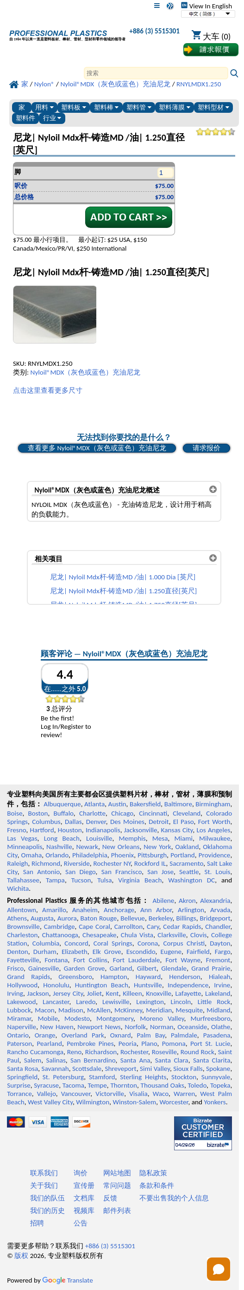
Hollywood (22, 985)
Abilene (164, 900)
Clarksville (171, 935)
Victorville (109, 1093)
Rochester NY (112, 863)
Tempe (97, 1085)
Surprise (19, 1085)
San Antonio (41, 872)
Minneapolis (24, 847)
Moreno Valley (162, 1018)
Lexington (150, 1002)
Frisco (15, 968)
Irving (15, 993)
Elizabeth (75, 951)
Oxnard (120, 1035)
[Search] (156, 73)
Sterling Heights (143, 1077)
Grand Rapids (28, 976)
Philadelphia (89, 855)
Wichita (18, 888)
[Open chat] (218, 1269)
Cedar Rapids (182, 926)
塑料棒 (106, 107)
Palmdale (184, 1035)
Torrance (19, 1093)
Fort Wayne (182, 960)
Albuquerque (62, 804)
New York (157, 847)
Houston (70, 830)
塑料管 (138, 107)
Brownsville (23, 926)
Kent (112, 993)
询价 (81, 1173)
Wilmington (92, 1102)
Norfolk (135, 1027)
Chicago (122, 813)
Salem (32, 1060)
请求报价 (206, 448)
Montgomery (114, 1018)
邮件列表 (117, 1210)
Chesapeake (99, 935)
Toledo (197, 1085)
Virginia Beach (140, 880)
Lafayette (188, 993)
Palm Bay (151, 1035)
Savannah (55, 1068)
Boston (38, 813)
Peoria (128, 1043)
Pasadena (217, 1035)
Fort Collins (90, 960)
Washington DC (191, 880)
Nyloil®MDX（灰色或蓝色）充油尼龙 (86, 372)
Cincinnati (153, 813)
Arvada (220, 910)
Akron (187, 900)
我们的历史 (47, 1210)
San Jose (160, 872)
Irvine (222, 985)
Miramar (19, 1018)
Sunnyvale (216, 1077)
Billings (186, 918)
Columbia (45, 943)
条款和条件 (156, 1185)
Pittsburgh (152, 855)
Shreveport (121, 1068)
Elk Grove (107, 951)
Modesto (77, 1018)
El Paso (183, 821)
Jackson (38, 993)
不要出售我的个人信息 (174, 1198)
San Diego (80, 872)
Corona (148, 943)
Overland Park (82, 1035)
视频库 (84, 1210)
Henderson (184, 976)
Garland (121, 968)
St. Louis (217, 872)
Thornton (123, 1085)
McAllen (99, 1010)
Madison (70, 1010)
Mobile (48, 1018)
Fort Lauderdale (136, 960)
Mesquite (189, 1010)
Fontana (56, 960)
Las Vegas (22, 838)
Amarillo (54, 910)
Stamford (102, 1077)
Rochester (134, 1052)
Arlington (191, 910)
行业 (52, 118)
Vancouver (76, 1093)
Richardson (101, 1052)
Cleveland (186, 813)
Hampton (113, 976)
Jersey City (68, 993)
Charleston (22, 935)
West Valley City (50, 1102)
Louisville (99, 838)
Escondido (141, 951)
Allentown (21, 910)
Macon (45, 1010)
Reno (74, 1052)
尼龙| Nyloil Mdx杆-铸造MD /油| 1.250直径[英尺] (123, 591)
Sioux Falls (187, 1068)
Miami (184, 838)
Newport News (98, 1027)
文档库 (84, 1198)
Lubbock (19, 1010)
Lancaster (56, 1002)
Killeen (132, 993)
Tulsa (104, 880)
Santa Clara (171, 1060)
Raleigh (17, 863)
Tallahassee (23, 880)
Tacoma (73, 1085)
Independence (188, 985)
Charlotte (92, 813)
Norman (162, 1027)
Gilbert (146, 968)
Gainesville (43, 968)
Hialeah (220, 976)
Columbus (46, 821)
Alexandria (215, 900)
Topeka (220, 1085)
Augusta (42, 918)
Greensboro (75, 976)
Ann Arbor (156, 910)
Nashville (59, 847)
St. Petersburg (63, 1077)
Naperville (21, 1027)
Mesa (160, 838)
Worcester (173, 1102)
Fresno (16, 830)
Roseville (164, 1052)
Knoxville (158, 993)
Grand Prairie (210, 968)
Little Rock (214, 1002)
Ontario (18, 1035)
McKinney (128, 1010)
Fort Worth (214, 821)
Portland (182, 855)
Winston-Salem (134, 1102)
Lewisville (116, 1002)
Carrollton (128, 926)
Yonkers (214, 1102)
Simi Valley (155, 1068)
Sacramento (186, 863)
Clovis (198, 935)
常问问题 (117, 1185)
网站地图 (117, 1173)
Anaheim (85, 910)
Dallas (73, 821)
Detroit (159, 821)
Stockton (183, 1077)
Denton (17, 951)
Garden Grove (84, 968)
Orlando (57, 855)
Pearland (49, 1043)
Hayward (148, 976)
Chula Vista (137, 935)
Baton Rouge (99, 918)
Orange (45, 1035)
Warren (184, 1093)
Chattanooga (60, 935)
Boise (14, 813)
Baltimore (178, 804)
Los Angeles (213, 830)
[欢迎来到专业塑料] (67, 33)
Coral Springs (113, 943)
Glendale (174, 968)
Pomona (174, 1043)
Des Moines (127, 821)
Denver (96, 821)
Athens (17, 918)
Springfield (22, 1077)
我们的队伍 (47, 1198)
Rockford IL (150, 863)
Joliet (94, 993)
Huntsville (148, 985)
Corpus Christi (184, 943)
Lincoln (181, 1002)
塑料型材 (213, 107)
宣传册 (84, 1185)
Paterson (19, 1043)
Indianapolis (103, 830)
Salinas (55, 1060)
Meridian (159, 1010)
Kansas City (177, 830)
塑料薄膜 (174, 107)
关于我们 (44, 1185)
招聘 (37, 1223)
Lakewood (21, 1002)
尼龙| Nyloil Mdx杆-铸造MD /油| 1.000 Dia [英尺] (122, 577)
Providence (215, 855)
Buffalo (64, 813)
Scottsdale (86, 1068)
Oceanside (192, 1027)
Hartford (42, 830)
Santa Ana (135, 1060)
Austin (117, 804)
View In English (206, 6)
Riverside (77, 863)
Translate (67, 1280)
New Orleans (121, 847)
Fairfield (198, 951)
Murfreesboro (211, 1018)
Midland (218, 1010)
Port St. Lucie (210, 1043)
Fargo (223, 951)
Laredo (85, 1002)
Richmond (45, 863)
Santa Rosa (22, 1068)
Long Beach (62, 838)
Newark (87, 847)
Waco (161, 1093)
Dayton (220, 943)
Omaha (31, 855)
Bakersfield (145, 804)
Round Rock (197, 1052)
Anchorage (119, 910)
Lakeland (217, 993)
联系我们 (44, 1173)
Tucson (81, 880)
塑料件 (25, 118)
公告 (81, 1223)
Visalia (138, 1093)
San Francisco (121, 872)
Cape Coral (94, 926)
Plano (149, 1043)
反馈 (110, 1198)
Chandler (217, 926)
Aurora (67, 918)
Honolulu (56, 985)
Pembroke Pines (90, 1043)
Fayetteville (23, 960)
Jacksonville (140, 830)
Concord (76, 943)
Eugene (171, 951)
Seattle (189, 872)
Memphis (132, 838)
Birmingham (212, 804)
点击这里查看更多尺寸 (47, 390)
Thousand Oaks (162, 1085)
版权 (21, 1255)
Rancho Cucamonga (35, 1052)
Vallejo (46, 1093)
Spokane (218, 1068)
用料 (44, 107)
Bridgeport (215, 918)
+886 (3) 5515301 (154, 31)
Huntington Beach (101, 985)
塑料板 (73, 107)
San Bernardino (92, 1060)
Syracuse (46, 1085)
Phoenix (122, 855)
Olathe (220, 1027)
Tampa (55, 880)
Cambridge (59, 926)
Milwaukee (214, 838)
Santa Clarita (212, 1060)
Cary (153, 926)
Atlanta (94, 804)
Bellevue (132, 918)
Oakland (187, 847)
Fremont (218, 960)
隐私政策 (153, 1173)
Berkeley (161, 918)
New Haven (57, 1027)
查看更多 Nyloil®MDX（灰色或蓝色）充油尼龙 (97, 448)
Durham (44, 951)
